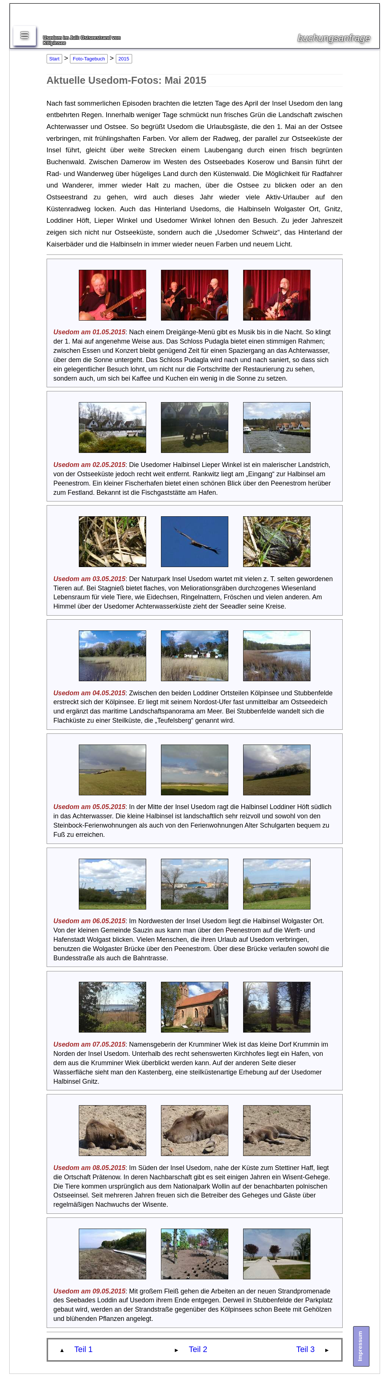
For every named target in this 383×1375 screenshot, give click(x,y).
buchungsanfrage (334, 38)
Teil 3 (305, 1349)
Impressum (360, 1346)
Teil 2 (198, 1349)
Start (54, 59)
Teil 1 (83, 1349)
